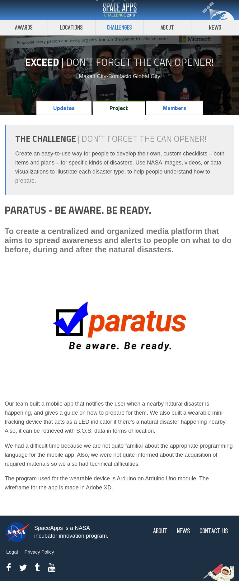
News (215, 27)
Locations (71, 27)
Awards (24, 27)
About (167, 27)
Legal (12, 552)
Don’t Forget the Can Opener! (140, 62)
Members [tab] (174, 108)
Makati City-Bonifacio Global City (119, 76)
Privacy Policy (39, 552)
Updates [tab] (64, 108)
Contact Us (214, 531)
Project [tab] (119, 108)
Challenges (119, 27)
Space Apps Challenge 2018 (119, 10)
